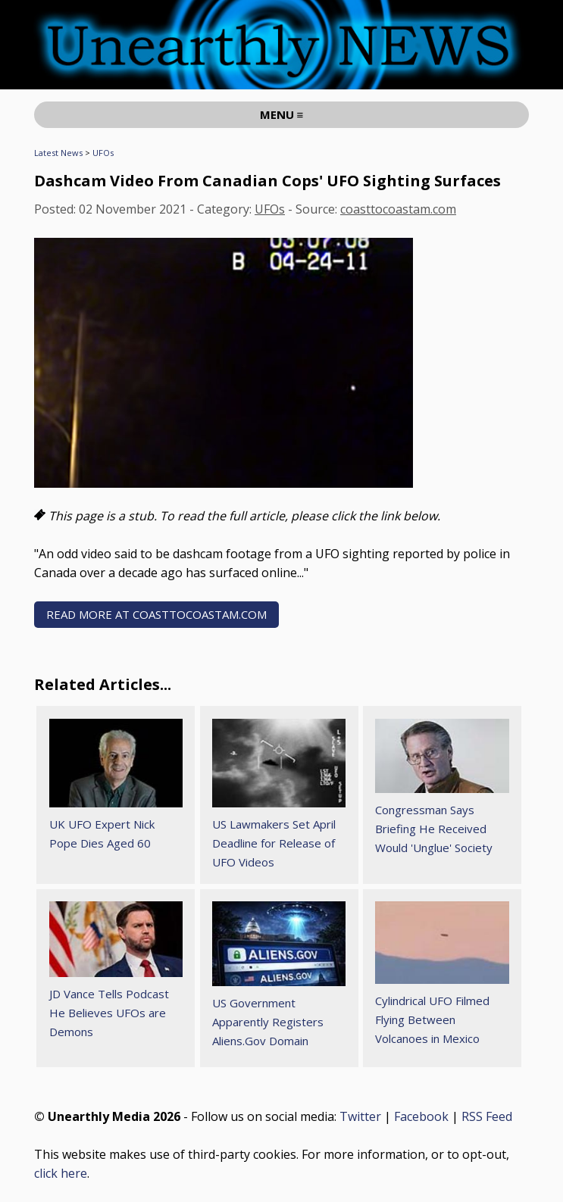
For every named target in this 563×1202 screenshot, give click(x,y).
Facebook (421, 1116)
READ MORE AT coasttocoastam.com (156, 614)
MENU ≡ (282, 114)
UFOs (103, 152)
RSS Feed (486, 1116)
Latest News (58, 152)
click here (60, 1173)
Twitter (360, 1116)
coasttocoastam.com (398, 209)
